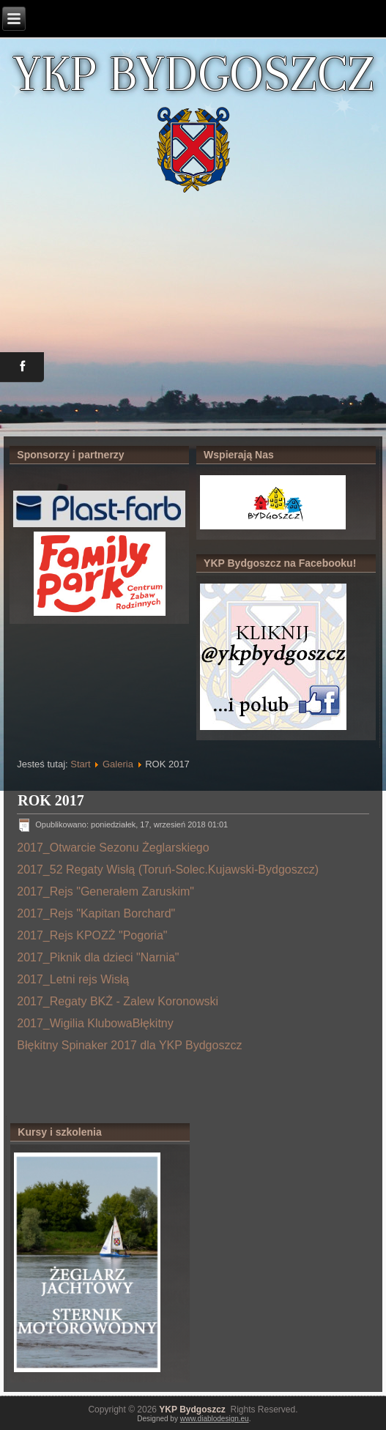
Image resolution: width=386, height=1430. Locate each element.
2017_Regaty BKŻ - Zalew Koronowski (117, 1001)
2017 (30, 891)
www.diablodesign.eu (214, 1419)
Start (80, 764)
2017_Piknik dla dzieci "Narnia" (98, 957)
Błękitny (153, 1023)
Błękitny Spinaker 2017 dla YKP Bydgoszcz (129, 1045)
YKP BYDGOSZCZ (193, 73)
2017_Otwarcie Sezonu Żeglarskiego (113, 847)
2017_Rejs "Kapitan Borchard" (96, 913)
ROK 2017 (51, 800)
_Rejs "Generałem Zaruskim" (118, 891)
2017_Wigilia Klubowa (74, 1023)
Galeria (118, 764)
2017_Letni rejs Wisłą (73, 979)
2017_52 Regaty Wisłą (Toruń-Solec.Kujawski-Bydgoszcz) (168, 869)
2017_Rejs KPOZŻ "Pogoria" (92, 935)
